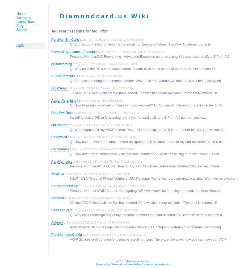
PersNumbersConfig (66, 235)
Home (21, 14)
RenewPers (60, 149)
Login (20, 44)
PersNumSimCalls (65, 40)
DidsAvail (58, 198)
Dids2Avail (59, 88)
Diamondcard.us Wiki (105, 16)
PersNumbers (61, 161)
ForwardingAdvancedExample (74, 52)
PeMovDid (59, 137)
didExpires (59, 125)
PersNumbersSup (64, 186)
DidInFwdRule (62, 113)
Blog (19, 26)
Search (21, 30)
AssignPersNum (63, 100)
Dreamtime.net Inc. (138, 261)
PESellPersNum (63, 76)
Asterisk (57, 222)
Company (23, 18)
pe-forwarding (61, 64)
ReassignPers (62, 210)
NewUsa (57, 174)
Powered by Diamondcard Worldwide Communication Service (133, 264)
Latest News (25, 22)
